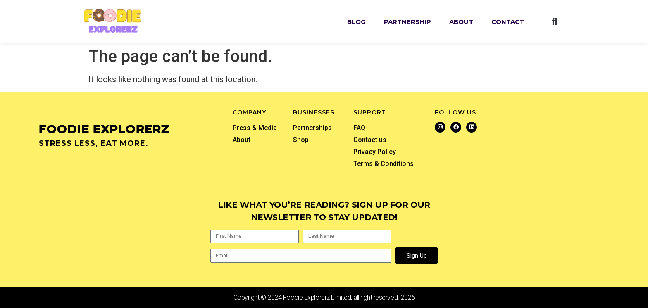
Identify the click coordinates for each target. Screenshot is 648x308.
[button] (554, 21)
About (461, 22)
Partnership (407, 22)
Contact (507, 22)
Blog (356, 22)
